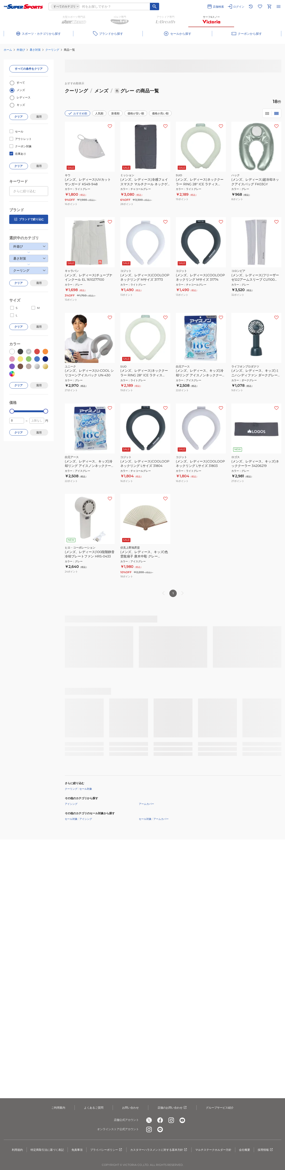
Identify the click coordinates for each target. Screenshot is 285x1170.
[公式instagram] (171, 1120)
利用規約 (17, 1149)
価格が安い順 (135, 113)
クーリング (52, 49)
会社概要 (244, 1149)
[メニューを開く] (278, 6)
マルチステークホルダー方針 (213, 1149)
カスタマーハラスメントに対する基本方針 (159, 1150)
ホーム (8, 49)
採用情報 (265, 1150)
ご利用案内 (58, 1107)
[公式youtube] (182, 1120)
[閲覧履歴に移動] (250, 6)
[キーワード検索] (154, 6)
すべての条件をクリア (29, 68)
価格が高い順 (160, 113)
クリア (18, 116)
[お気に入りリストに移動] (260, 6)
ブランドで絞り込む (28, 219)
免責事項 (77, 1149)
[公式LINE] (160, 1129)
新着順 (115, 113)
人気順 (99, 113)
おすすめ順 (77, 113)
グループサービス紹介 (220, 1107)
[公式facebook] (160, 1120)
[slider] (11, 411)
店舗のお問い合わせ (172, 1107)
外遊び (21, 49)
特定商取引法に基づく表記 (47, 1149)
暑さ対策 (35, 49)
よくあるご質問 (93, 1107)
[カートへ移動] (269, 6)
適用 (39, 116)
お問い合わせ (130, 1107)
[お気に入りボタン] (110, 126)
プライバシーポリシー (106, 1150)
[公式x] (149, 1120)
